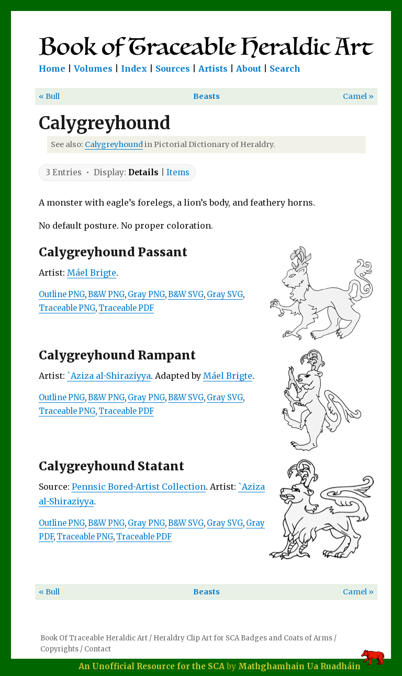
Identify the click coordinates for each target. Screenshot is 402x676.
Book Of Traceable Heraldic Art (94, 638)
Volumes (93, 68)
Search (285, 68)
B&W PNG (106, 294)
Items (177, 172)
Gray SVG (225, 294)
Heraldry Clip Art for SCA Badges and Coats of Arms (242, 638)
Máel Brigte (91, 272)
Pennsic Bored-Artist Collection (139, 486)
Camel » (358, 96)
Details (143, 172)
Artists (213, 68)
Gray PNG (146, 294)
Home (52, 68)
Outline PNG (62, 294)
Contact (97, 649)
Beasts (206, 96)
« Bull (49, 96)
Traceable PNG (67, 308)
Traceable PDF (126, 308)
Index (134, 68)
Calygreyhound (114, 144)
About (248, 68)
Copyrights (59, 649)
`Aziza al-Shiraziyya (109, 375)
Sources (172, 68)
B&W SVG (186, 294)
